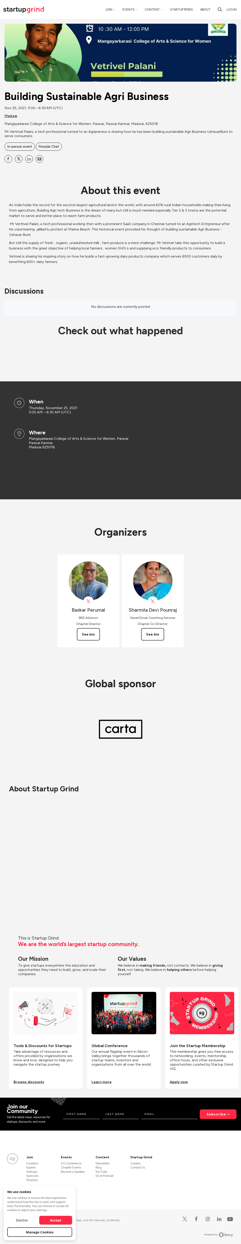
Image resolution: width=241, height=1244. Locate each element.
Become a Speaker (73, 1171)
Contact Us (137, 1167)
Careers (135, 1163)
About (205, 10)
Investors (32, 1163)
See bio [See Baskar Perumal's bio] (88, 634)
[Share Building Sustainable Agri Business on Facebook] (8, 159)
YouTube (101, 1171)
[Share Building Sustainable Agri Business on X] (18, 159)
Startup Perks (181, 10)
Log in (231, 10)
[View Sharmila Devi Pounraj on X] (153, 601)
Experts (31, 1167)
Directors (32, 1180)
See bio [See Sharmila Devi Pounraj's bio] (152, 634)
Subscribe (216, 1114)
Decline (22, 1220)
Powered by (218, 1234)
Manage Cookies (40, 1232)
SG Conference (71, 1163)
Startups (31, 1171)
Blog (98, 1167)
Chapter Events (71, 1167)
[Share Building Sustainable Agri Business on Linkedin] (29, 159)
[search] (220, 9)
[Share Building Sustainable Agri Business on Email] (39, 159)
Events (128, 10)
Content (152, 10)
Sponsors (32, 1175)
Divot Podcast (104, 1175)
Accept (56, 1220)
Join (108, 10)
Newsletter (103, 1163)
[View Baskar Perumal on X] (88, 601)
